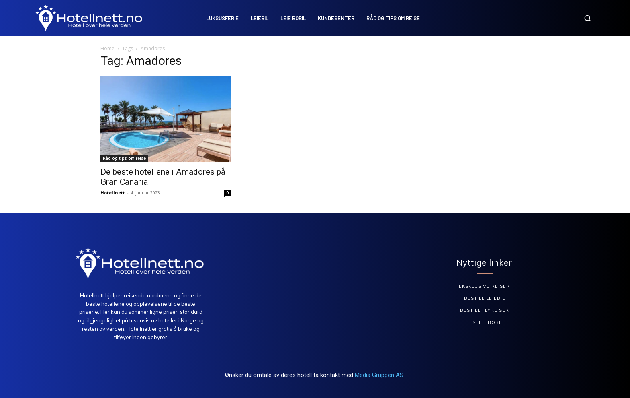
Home (107, 48)
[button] (587, 18)
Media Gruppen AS (380, 375)
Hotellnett (112, 193)
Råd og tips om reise (124, 158)
